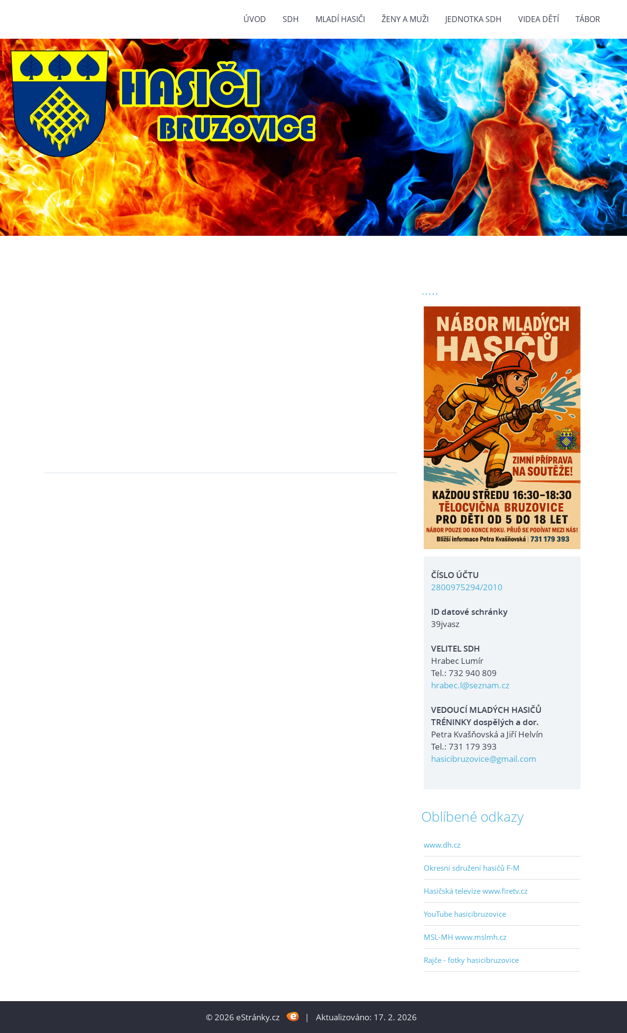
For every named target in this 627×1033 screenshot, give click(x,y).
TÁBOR (588, 19)
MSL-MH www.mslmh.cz (465, 937)
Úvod (254, 19)
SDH (291, 19)
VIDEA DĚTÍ (538, 19)
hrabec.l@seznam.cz (470, 685)
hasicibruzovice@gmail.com (483, 758)
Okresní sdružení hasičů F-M (472, 868)
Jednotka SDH (473, 19)
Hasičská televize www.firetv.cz (476, 891)
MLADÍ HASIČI (340, 19)
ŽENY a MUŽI (405, 19)
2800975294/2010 (467, 587)
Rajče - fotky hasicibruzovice (471, 960)
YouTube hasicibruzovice (465, 914)
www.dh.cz (442, 845)
